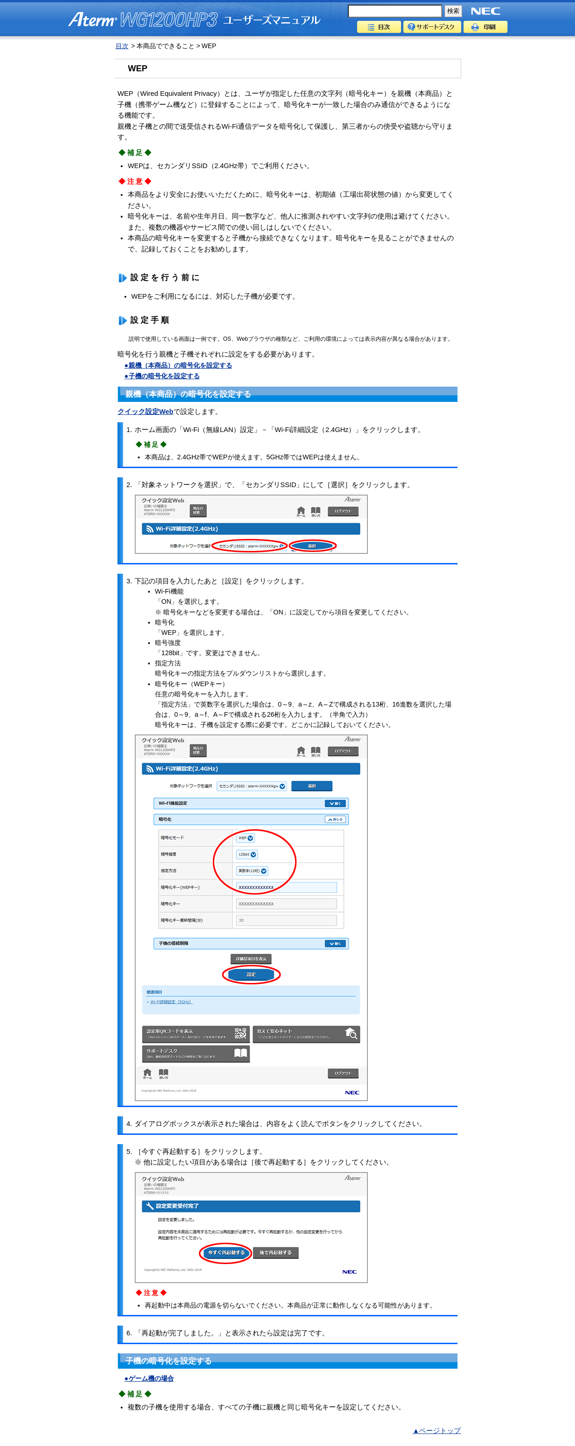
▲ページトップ (437, 1430)
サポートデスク (432, 27)
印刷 (485, 27)
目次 (379, 27)
